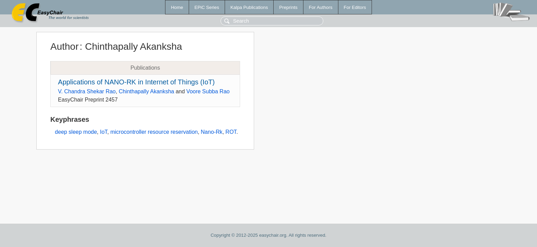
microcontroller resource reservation (154, 132)
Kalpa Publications (249, 7)
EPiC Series (207, 7)
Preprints (288, 7)
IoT (103, 132)
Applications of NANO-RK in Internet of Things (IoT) (136, 82)
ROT (230, 132)
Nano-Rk (211, 132)
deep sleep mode (76, 132)
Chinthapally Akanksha (146, 91)
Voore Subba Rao (207, 91)
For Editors (355, 7)
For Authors (321, 7)
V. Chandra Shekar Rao (86, 91)
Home (177, 7)
